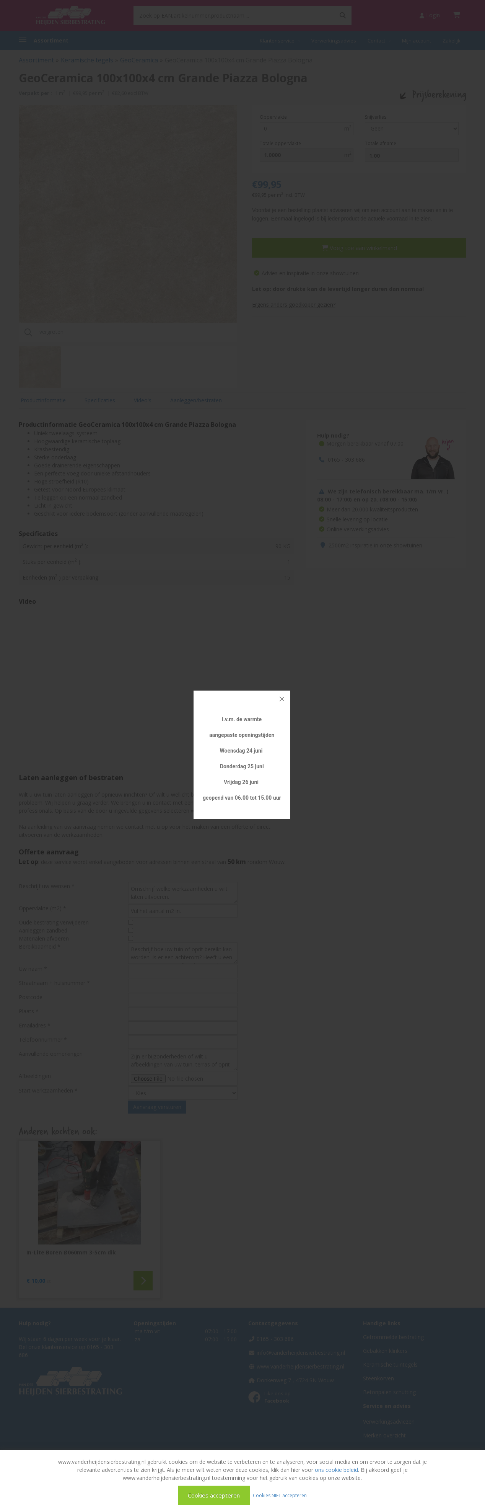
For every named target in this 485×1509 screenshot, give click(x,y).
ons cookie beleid (336, 1469)
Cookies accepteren (214, 1495)
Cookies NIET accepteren (280, 1495)
